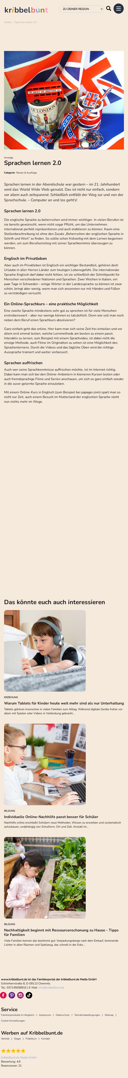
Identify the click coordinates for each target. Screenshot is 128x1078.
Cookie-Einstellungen (13, 1020)
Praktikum (31, 1038)
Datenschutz (63, 1015)
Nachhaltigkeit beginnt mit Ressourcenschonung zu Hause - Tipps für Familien (61, 932)
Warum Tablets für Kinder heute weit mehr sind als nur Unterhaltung (64, 703)
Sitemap (109, 1015)
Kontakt (45, 1038)
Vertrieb (5, 1038)
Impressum (45, 1015)
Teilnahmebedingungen (87, 1015)
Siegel (17, 1038)
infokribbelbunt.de (51, 988)
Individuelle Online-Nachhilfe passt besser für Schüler (51, 816)
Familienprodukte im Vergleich (17, 1015)
